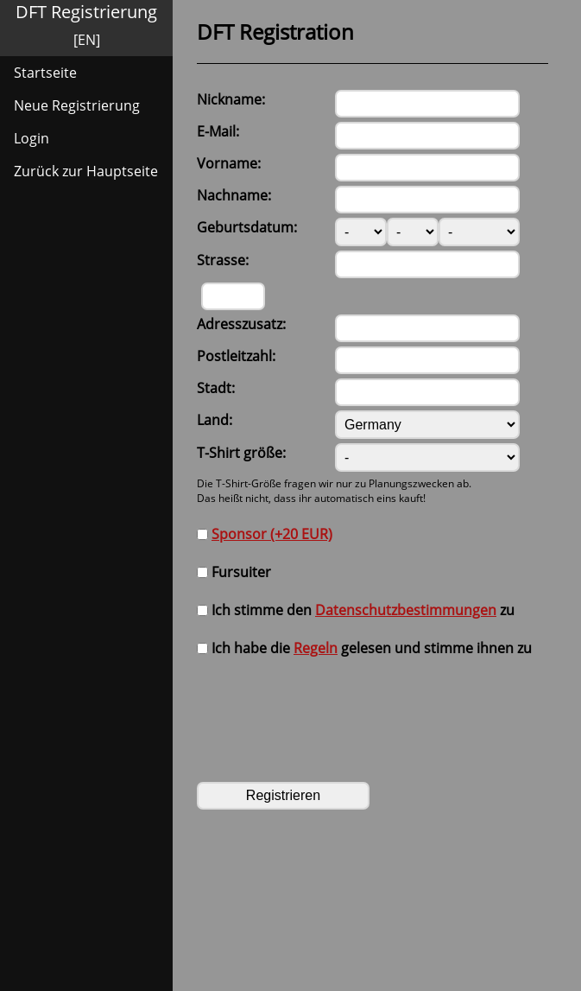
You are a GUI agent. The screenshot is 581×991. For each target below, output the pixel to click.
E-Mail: (218, 131)
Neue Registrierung (77, 105)
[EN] (86, 39)
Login (31, 138)
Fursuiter (234, 571)
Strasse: (223, 260)
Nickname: (231, 99)
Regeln (316, 647)
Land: (214, 419)
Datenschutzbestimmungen (405, 609)
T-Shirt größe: (241, 452)
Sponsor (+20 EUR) (272, 533)
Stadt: (216, 387)
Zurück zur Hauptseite (86, 171)
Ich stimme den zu (356, 609)
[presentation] (328, 710)
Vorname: (229, 163)
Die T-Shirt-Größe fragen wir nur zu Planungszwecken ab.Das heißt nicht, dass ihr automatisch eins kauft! (334, 490)
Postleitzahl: (236, 355)
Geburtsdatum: (247, 227)
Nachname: (234, 195)
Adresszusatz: (241, 324)
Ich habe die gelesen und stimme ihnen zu (364, 647)
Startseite (45, 72)
